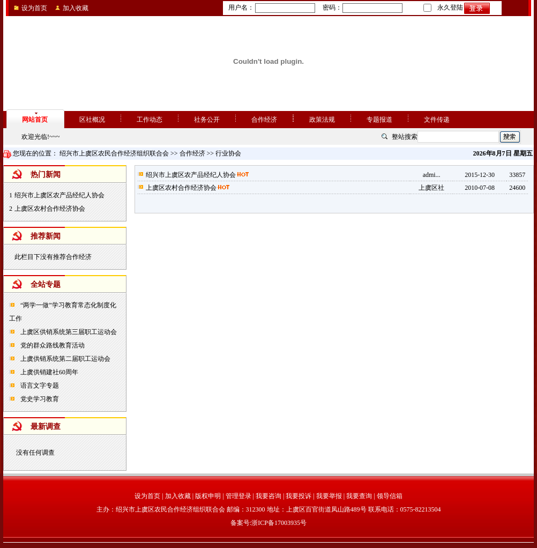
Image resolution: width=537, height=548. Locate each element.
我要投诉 (298, 496)
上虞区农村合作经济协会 (49, 208)
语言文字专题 (39, 385)
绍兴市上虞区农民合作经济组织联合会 (114, 153)
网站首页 (35, 119)
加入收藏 (75, 8)
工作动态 (149, 119)
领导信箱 (389, 496)
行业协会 (228, 153)
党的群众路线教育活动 (52, 345)
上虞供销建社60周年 (48, 372)
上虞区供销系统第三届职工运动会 (68, 332)
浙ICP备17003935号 (279, 523)
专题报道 (379, 119)
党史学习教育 (39, 399)
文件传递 (437, 119)
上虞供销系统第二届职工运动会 (64, 358)
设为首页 (34, 8)
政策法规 (322, 119)
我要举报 (329, 496)
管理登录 (238, 496)
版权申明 (208, 496)
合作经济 (264, 119)
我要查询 (359, 496)
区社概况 (92, 119)
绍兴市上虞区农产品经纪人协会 (59, 195)
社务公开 (207, 119)
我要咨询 (268, 496)
